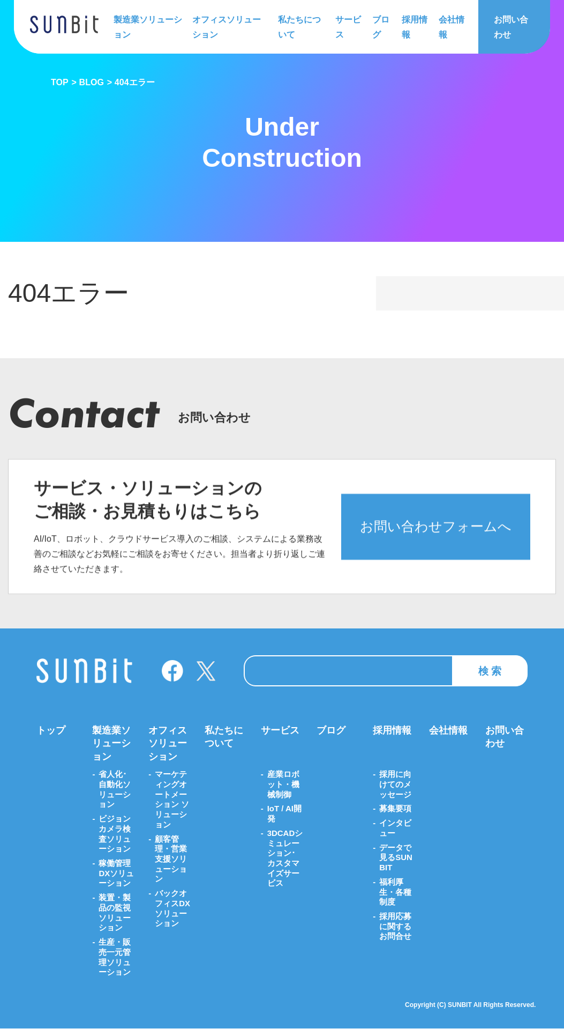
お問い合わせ (510, 26)
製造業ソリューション (148, 26)
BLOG (91, 82)
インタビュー (395, 828)
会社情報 (450, 26)
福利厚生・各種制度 (395, 892)
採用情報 (414, 26)
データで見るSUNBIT (395, 857)
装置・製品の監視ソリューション (115, 912)
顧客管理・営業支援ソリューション (171, 859)
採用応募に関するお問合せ (395, 926)
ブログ (380, 26)
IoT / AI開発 (284, 814)
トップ (50, 730)
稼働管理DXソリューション (116, 873)
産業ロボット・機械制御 (283, 784)
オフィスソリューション (226, 26)
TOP (60, 82)
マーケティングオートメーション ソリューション (172, 799)
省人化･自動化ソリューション (115, 789)
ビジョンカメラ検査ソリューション (115, 833)
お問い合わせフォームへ (436, 537)
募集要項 (395, 808)
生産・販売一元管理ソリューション (115, 957)
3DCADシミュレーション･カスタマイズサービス (285, 858)
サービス (348, 26)
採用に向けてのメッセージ (395, 784)
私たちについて (298, 26)
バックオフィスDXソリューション (172, 908)
